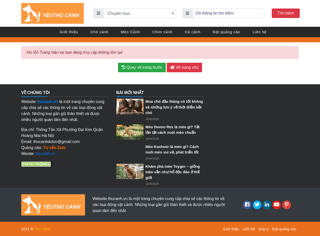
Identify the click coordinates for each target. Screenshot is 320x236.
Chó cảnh (99, 32)
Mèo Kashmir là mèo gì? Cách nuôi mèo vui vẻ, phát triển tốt (172, 149)
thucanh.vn (45, 154)
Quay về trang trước (141, 67)
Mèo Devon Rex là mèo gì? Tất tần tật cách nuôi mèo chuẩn (173, 130)
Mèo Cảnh (130, 32)
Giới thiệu (69, 32)
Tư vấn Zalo (54, 148)
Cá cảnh (192, 32)
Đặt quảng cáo (226, 32)
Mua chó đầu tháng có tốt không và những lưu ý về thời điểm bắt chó (174, 107)
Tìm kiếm (286, 13)
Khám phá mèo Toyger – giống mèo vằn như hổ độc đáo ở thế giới (173, 172)
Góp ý (263, 229)
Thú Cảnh (42, 229)
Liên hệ (260, 32)
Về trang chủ (184, 67)
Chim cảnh (162, 32)
